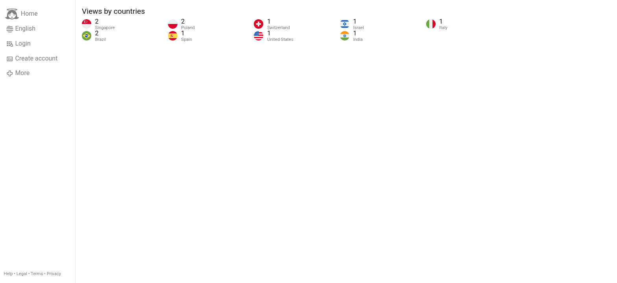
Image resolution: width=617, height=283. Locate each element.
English (20, 29)
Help (8, 273)
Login (18, 44)
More (18, 73)
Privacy (54, 273)
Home (21, 14)
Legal (22, 273)
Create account (31, 58)
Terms (37, 273)
